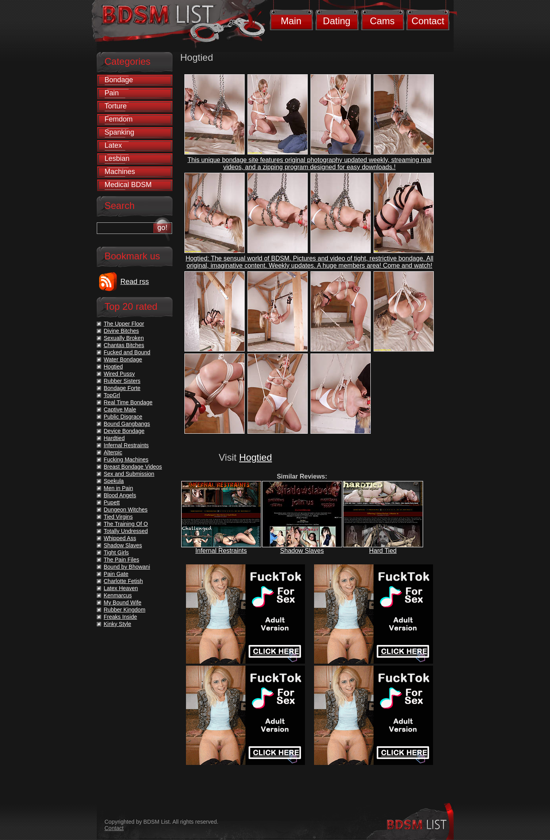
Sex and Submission (129, 474)
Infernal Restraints (221, 550)
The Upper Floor (124, 324)
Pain (112, 93)
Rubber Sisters (122, 381)
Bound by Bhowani (127, 567)
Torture (116, 106)
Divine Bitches (121, 331)
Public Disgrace (123, 416)
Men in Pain (118, 488)
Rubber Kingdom (125, 609)
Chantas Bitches (124, 345)
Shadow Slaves (302, 550)
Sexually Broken (124, 338)
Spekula (114, 481)
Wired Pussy (119, 374)
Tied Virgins (118, 517)
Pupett (112, 502)
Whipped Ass (120, 538)
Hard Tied (383, 550)
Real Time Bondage (128, 402)
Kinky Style (117, 624)
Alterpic (113, 452)
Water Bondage (123, 359)
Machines (120, 172)
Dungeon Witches (126, 509)
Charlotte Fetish (123, 581)
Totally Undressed (126, 531)
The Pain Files (121, 559)
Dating (336, 20)
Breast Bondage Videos (133, 466)
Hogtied (255, 457)
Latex (113, 145)
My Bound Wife (123, 602)
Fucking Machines (126, 459)
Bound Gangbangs (127, 424)
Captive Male (120, 409)
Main (291, 20)
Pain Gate (116, 574)
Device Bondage (124, 431)
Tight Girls (116, 552)
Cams (382, 20)
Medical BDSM (128, 185)
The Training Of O (126, 524)
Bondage (119, 80)
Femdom (119, 119)
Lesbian (117, 158)
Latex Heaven (121, 588)
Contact (428, 20)
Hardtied (114, 438)
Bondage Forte (122, 388)
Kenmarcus (118, 595)
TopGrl (112, 395)
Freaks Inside (120, 617)
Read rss (135, 282)
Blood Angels (120, 495)
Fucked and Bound (127, 352)
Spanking (119, 132)
